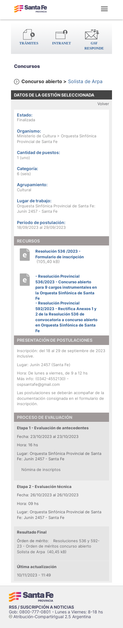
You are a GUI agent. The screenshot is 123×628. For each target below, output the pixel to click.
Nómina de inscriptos (41, 469)
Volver (103, 103)
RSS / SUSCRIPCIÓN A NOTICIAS (41, 607)
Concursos (27, 66)
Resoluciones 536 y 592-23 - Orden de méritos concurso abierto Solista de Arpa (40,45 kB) (58, 546)
